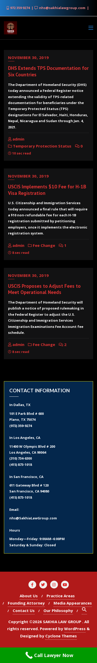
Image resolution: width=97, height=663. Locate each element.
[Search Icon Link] (84, 610)
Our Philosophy (58, 610)
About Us (29, 595)
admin (16, 139)
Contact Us (24, 610)
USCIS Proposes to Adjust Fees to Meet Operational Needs (44, 289)
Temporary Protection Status (39, 146)
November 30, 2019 (28, 57)
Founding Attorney (26, 603)
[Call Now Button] (48, 655)
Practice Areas (61, 595)
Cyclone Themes (61, 635)
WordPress (75, 628)
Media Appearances (73, 603)
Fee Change (41, 245)
